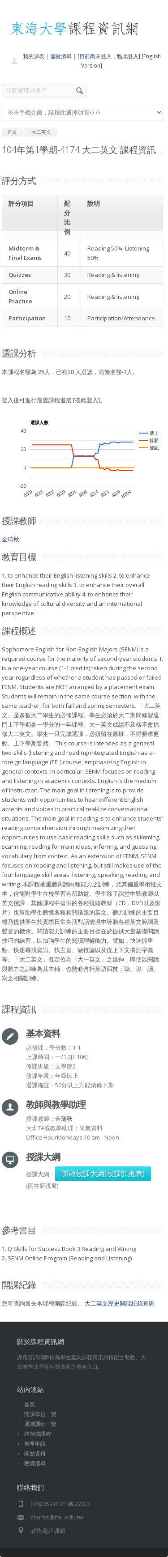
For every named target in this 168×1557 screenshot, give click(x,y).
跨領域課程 (37, 1434)
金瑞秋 (10, 539)
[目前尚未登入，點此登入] (109, 56)
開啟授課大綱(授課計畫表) (103, 1173)
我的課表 (33, 56)
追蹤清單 (61, 56)
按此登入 (86, 400)
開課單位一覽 (40, 1414)
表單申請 (35, 1443)
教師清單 (35, 1463)
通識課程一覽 (40, 1424)
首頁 (29, 1404)
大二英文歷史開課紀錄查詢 (120, 1303)
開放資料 (35, 1453)
